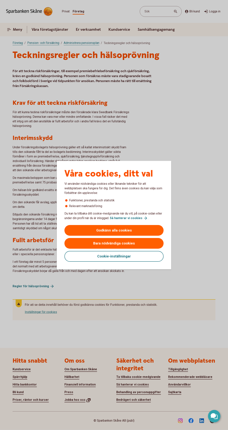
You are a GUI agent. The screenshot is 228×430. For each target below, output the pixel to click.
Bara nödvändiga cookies (114, 243)
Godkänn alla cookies (114, 230)
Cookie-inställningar (114, 256)
